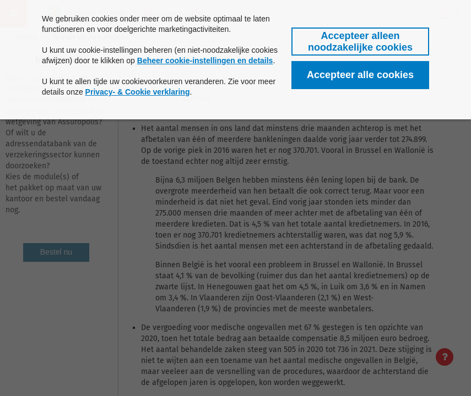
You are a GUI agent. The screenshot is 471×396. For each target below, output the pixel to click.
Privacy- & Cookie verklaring (137, 91)
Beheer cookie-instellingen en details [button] (205, 60)
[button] (360, 42)
